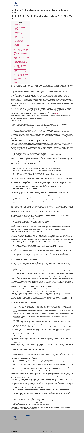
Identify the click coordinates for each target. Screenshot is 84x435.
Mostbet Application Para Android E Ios (21, 45)
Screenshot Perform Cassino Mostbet (21, 31)
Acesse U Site (16, 82)
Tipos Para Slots (17, 80)
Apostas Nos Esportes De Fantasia (20, 77)
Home (39, 4)
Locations (45, 4)
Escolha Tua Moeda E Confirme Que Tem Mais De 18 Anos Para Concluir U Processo (21, 57)
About (51, 4)
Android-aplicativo (17, 59)
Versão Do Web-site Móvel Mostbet (20, 67)
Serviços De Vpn (17, 24)
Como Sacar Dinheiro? (18, 66)
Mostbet (15, 54)
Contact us (58, 4)
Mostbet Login (17, 44)
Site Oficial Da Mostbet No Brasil (20, 65)
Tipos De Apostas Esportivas (19, 61)
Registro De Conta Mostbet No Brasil (21, 29)
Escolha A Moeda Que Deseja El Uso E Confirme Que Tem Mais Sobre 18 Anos (21, 51)
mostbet (56, 113)
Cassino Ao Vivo (17, 25)
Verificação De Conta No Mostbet (20, 37)
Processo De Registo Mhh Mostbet (20, 53)
